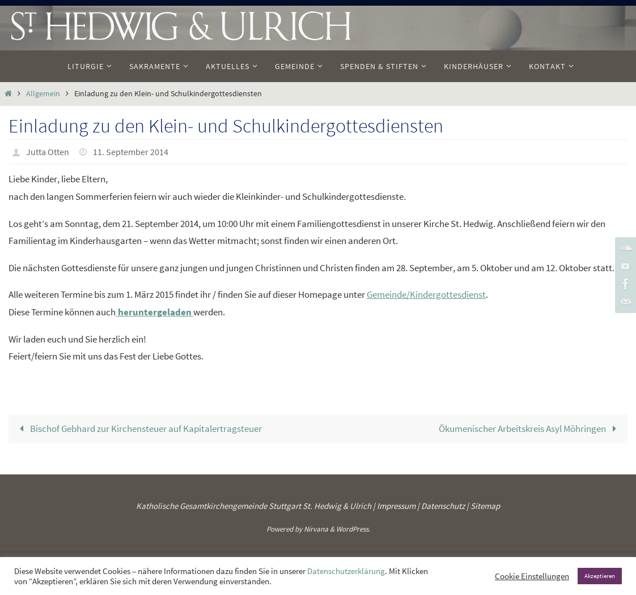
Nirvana (316, 529)
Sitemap (485, 505)
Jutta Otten (47, 151)
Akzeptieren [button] (599, 576)
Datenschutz (443, 505)
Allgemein (43, 94)
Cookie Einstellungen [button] (532, 576)
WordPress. (353, 529)
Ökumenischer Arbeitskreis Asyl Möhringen (530, 428)
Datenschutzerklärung (346, 571)
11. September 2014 (130, 151)
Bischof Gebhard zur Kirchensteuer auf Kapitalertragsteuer (138, 428)
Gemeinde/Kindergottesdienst (426, 294)
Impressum (396, 505)
